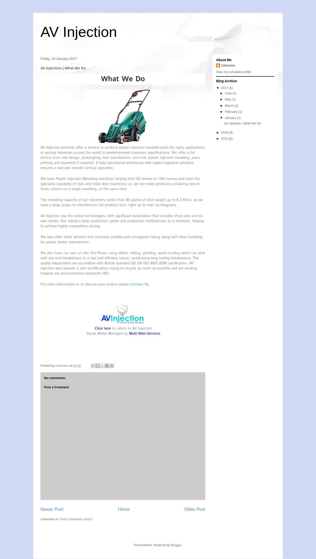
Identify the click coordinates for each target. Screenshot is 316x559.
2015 (225, 138)
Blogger (176, 545)
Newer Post (51, 509)
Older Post (194, 509)
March (230, 105)
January (231, 118)
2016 (225, 132)
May (228, 99)
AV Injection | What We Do (242, 123)
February (231, 111)
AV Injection (78, 32)
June (229, 93)
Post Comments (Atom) (76, 519)
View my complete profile (233, 72)
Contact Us (139, 284)
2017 (225, 88)
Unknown (228, 65)
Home (124, 509)
